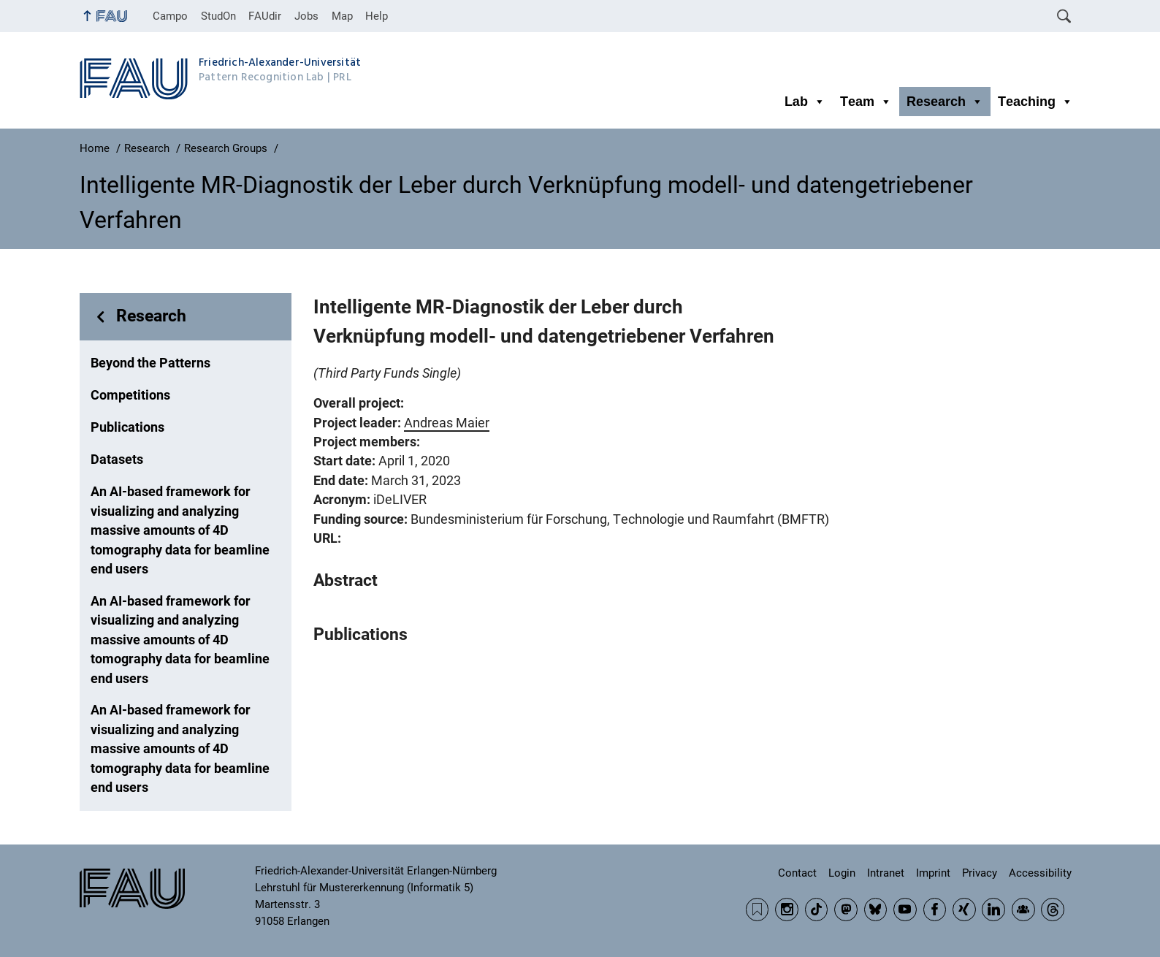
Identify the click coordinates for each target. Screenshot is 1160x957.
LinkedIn (993, 909)
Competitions (130, 395)
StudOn (218, 16)
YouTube (905, 909)
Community (1023, 909)
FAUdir (264, 16)
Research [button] (945, 101)
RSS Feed (757, 909)
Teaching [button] (1035, 101)
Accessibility (1040, 873)
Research (151, 316)
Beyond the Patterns (150, 363)
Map (342, 16)
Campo (170, 16)
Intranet (885, 873)
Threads (1052, 909)
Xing (964, 909)
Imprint (933, 873)
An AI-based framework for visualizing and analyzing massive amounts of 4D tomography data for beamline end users (180, 530)
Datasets (117, 459)
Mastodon (846, 909)
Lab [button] (805, 101)
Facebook (935, 909)
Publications (127, 427)
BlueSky (876, 909)
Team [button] (866, 101)
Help (376, 16)
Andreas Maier (446, 423)
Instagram (786, 909)
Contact (797, 873)
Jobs (306, 16)
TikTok (816, 909)
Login (841, 873)
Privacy (979, 873)
